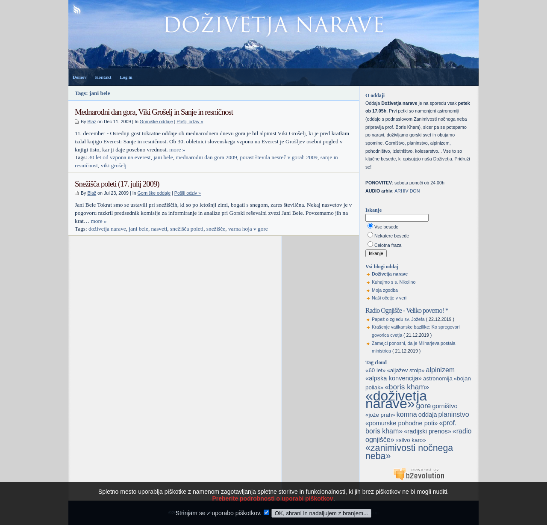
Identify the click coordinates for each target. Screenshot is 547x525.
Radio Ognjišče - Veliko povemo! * (406, 310)
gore (423, 405)
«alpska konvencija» (393, 378)
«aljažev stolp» (405, 370)
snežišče (215, 228)
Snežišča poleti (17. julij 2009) (117, 183)
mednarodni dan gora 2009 (206, 157)
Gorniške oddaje (156, 121)
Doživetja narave (390, 273)
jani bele (163, 157)
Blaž (91, 121)
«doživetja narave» (396, 400)
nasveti (159, 228)
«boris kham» (407, 387)
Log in (126, 77)
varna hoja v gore (248, 228)
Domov (80, 77)
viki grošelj (113, 165)
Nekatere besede (391, 235)
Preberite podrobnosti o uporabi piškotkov (272, 507)
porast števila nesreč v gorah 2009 (279, 157)
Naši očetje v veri (389, 297)
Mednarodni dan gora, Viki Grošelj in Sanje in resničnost (154, 111)
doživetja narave (107, 228)
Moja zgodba (385, 290)
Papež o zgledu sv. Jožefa (398, 319)
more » (177, 149)
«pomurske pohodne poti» (401, 423)
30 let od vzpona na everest (119, 157)
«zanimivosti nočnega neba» (409, 452)
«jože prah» (380, 415)
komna (407, 414)
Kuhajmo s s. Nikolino (393, 282)
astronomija (438, 378)
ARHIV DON (407, 190)
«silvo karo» (411, 440)
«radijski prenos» (427, 431)
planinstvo (453, 414)
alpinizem (440, 370)
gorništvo (444, 406)
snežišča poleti (186, 228)
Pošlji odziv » (189, 121)
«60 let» (375, 370)
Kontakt (103, 77)
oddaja (427, 414)
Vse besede (386, 226)
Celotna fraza (387, 245)
